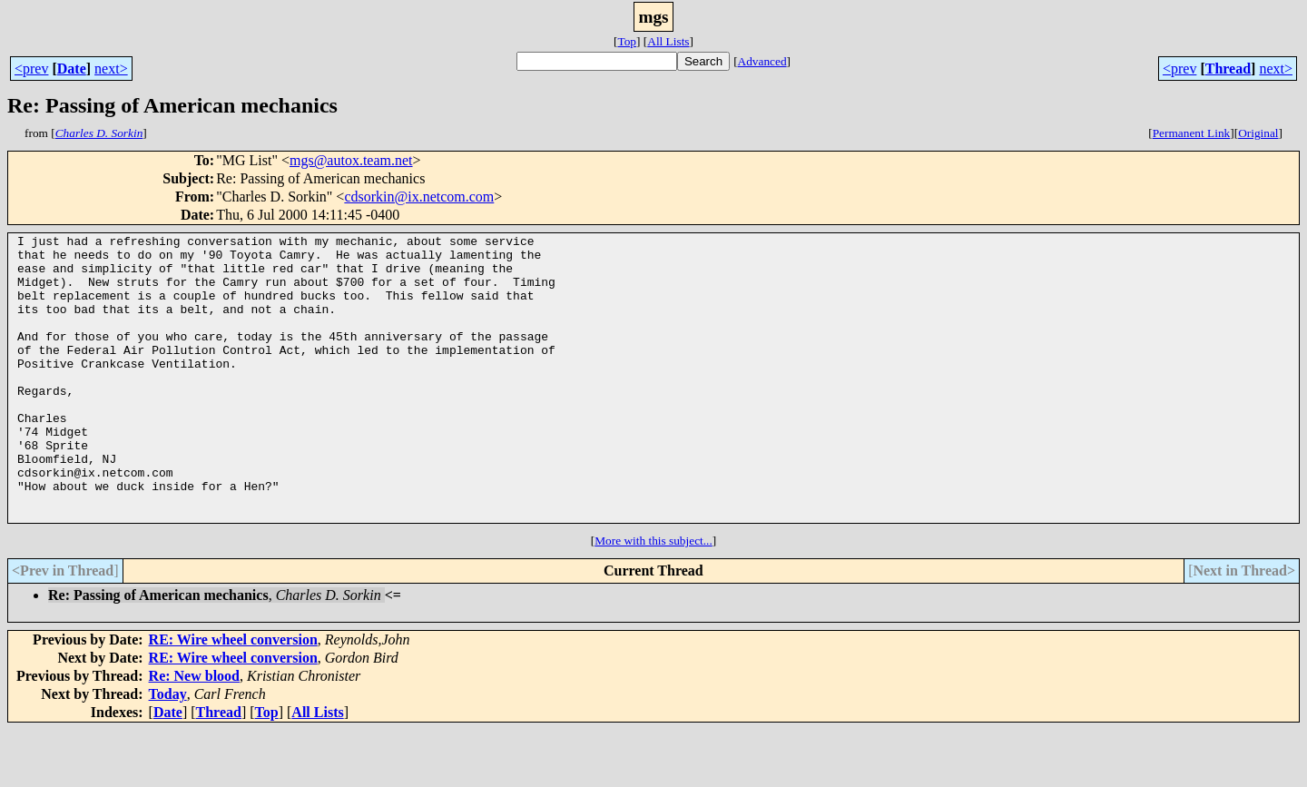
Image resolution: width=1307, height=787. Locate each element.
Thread (1228, 68)
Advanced (762, 61)
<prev (31, 68)
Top (626, 41)
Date (71, 68)
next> (111, 68)
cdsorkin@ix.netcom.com (419, 196)
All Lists (668, 41)
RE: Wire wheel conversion (233, 696)
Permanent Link (1192, 133)
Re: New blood (194, 733)
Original (1258, 133)
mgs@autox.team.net (351, 160)
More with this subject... (653, 598)
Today (168, 751)
